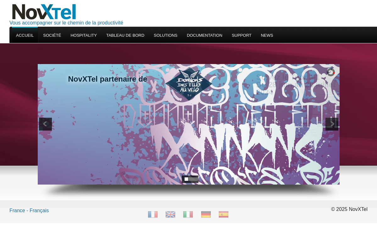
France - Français (29, 210)
